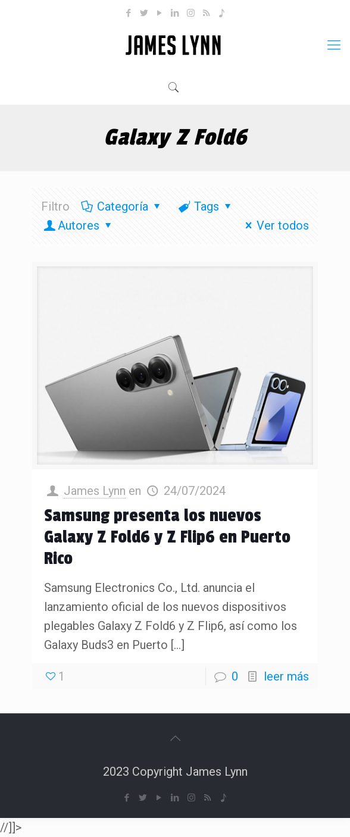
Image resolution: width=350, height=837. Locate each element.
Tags (206, 206)
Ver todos (274, 225)
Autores (78, 225)
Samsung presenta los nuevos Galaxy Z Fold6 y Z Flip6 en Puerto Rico (167, 537)
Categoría (122, 206)
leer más (286, 676)
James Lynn (95, 491)
